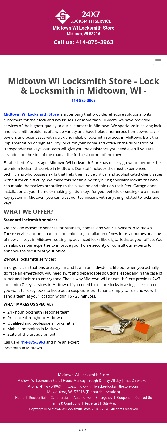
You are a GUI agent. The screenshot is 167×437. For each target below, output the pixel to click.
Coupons (124, 398)
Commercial (60, 398)
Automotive (82, 398)
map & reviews (136, 381)
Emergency (103, 398)
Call (84, 430)
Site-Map (109, 403)
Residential (37, 398)
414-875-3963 (94, 42)
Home (19, 398)
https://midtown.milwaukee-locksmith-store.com (102, 386)
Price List (92, 403)
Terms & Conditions (65, 403)
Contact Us (143, 398)
